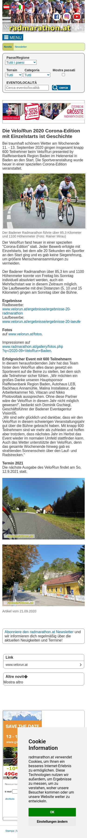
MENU (13, 37)
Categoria (32, 70)
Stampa (9, 830)
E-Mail (8, 791)
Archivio (9, 799)
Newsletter (21, 46)
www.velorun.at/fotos (25, 334)
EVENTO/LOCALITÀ (21, 82)
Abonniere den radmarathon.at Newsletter (39, 632)
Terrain (11, 70)
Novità (8, 46)
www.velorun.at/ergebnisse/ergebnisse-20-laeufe (41, 322)
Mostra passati (64, 70)
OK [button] (52, 812)
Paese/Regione (17, 57)
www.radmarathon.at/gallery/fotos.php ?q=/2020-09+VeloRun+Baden (32, 349)
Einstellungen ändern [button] (52, 821)
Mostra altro (13, 682)
